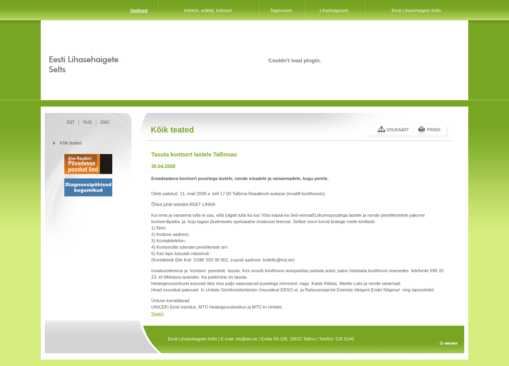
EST (70, 122)
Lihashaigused (334, 10)
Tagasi (157, 313)
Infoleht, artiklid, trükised (208, 10)
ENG (105, 122)
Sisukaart (397, 130)
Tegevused (280, 10)
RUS (88, 122)
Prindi (433, 130)
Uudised (138, 10)
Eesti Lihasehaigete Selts (416, 10)
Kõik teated (71, 142)
